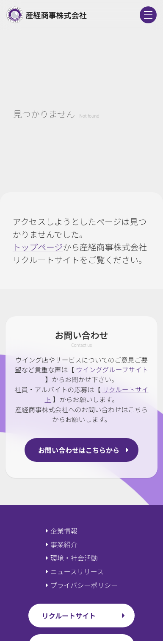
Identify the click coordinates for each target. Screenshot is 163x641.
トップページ (38, 247)
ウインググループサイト (112, 369)
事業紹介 (63, 544)
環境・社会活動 (74, 558)
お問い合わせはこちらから (78, 450)
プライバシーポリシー (84, 585)
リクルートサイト (69, 615)
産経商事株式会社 (46, 14)
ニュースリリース (77, 571)
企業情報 (63, 531)
